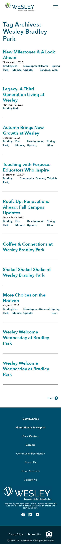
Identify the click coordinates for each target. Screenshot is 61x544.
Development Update (35, 143)
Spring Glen (51, 143)
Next (50, 398)
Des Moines (19, 143)
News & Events (31, 471)
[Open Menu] (55, 6)
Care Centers (30, 436)
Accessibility (34, 534)
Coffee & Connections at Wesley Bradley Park (28, 247)
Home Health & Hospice (30, 427)
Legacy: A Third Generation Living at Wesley (23, 94)
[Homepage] (14, 7)
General (40, 178)
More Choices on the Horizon (24, 298)
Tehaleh (52, 178)
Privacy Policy (16, 534)
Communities (30, 419)
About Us (30, 462)
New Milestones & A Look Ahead (29, 55)
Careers (30, 445)
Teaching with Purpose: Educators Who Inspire (27, 167)
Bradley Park (11, 108)
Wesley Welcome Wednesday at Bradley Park (26, 337)
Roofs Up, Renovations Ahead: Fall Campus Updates (26, 207)
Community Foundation (30, 454)
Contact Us (30, 480)
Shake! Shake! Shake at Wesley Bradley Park (27, 272)
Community (27, 178)
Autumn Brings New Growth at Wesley (23, 130)
